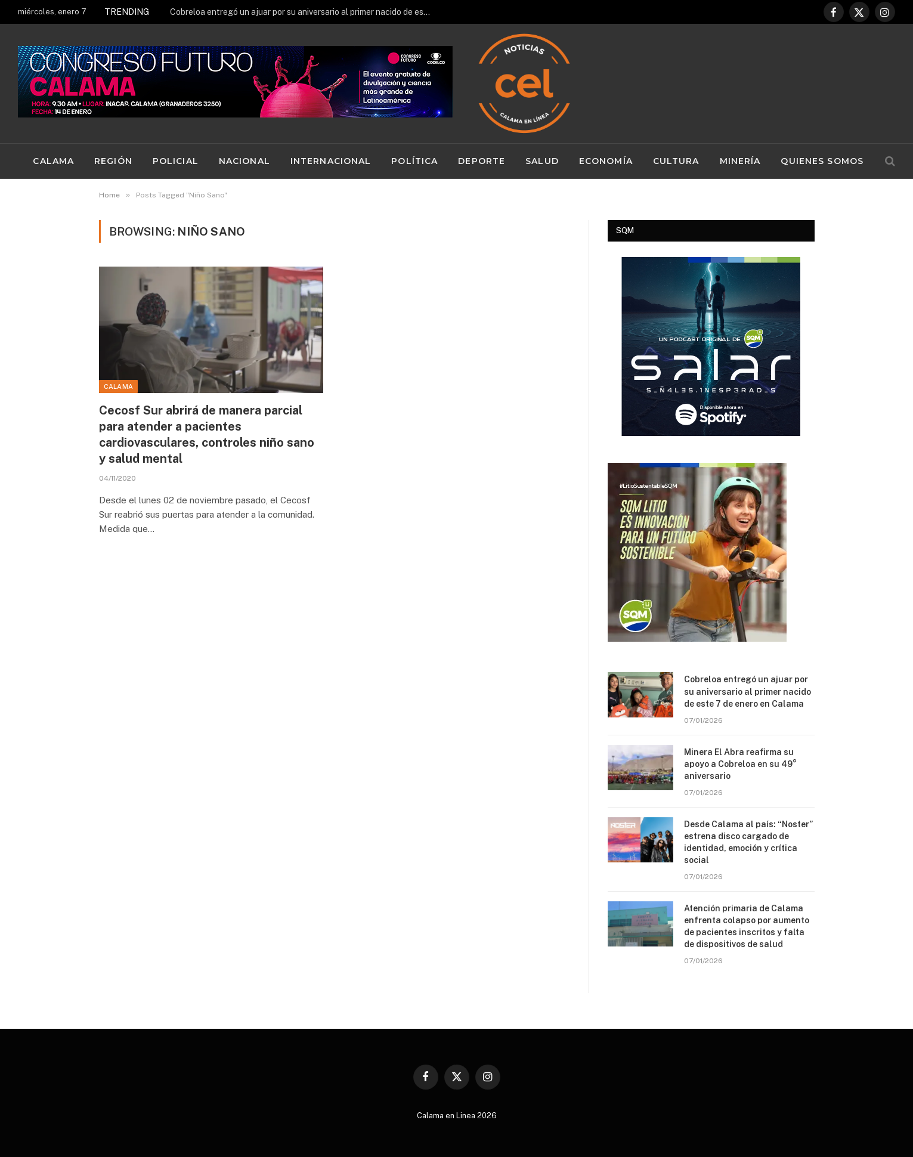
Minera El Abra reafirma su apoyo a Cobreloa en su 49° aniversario (740, 764)
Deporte (481, 161)
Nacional (244, 161)
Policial (176, 161)
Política (414, 161)
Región (113, 161)
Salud (542, 161)
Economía (606, 161)
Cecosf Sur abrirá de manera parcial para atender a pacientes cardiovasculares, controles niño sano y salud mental (206, 434)
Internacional (331, 161)
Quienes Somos (822, 161)
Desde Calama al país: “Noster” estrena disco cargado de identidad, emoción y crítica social (748, 842)
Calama (53, 161)
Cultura (676, 161)
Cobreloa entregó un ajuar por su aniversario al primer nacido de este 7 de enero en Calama (304, 12)
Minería (740, 161)
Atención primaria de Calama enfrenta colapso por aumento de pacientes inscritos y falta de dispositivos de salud (746, 926)
